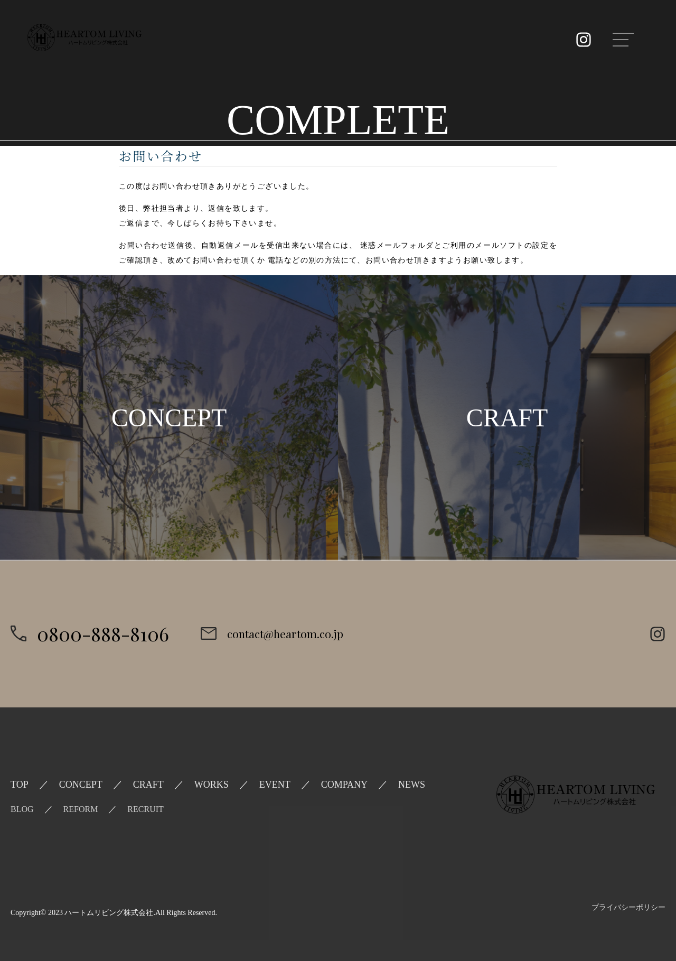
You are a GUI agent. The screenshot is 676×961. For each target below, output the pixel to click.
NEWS (411, 784)
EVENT (274, 784)
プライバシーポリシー (628, 907)
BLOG (22, 809)
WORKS (211, 784)
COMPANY (344, 784)
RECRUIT (145, 809)
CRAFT (148, 784)
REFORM (80, 809)
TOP (20, 784)
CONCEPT (80, 784)
